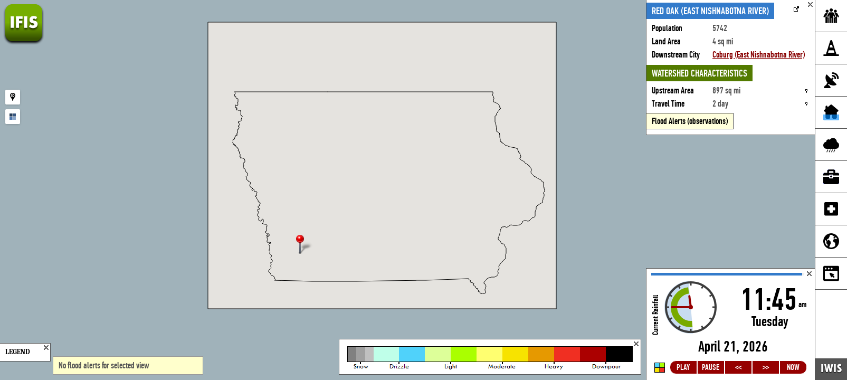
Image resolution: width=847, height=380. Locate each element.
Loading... (730, 324)
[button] (304, 245)
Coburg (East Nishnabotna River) (758, 55)
